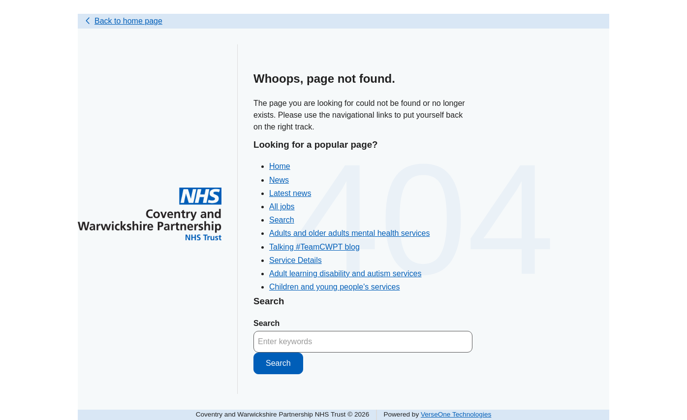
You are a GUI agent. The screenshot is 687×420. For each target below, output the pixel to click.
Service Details (295, 260)
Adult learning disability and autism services (345, 273)
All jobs (282, 206)
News (279, 180)
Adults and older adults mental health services (349, 233)
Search (281, 220)
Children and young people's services (334, 287)
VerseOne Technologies (456, 414)
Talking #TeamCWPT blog (314, 247)
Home (279, 166)
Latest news (290, 193)
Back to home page (128, 21)
